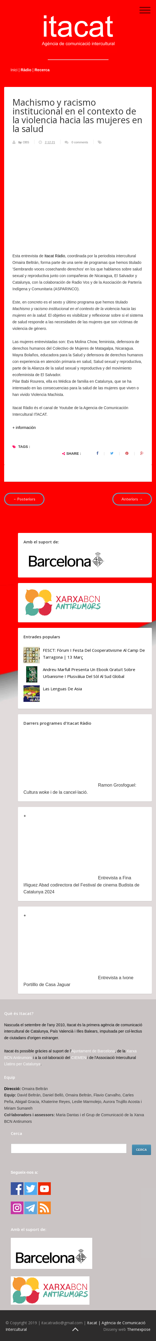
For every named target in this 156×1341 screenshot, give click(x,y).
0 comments (80, 142)
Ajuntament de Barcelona (93, 1051)
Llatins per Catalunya (22, 1064)
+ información (24, 427)
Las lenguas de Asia (62, 688)
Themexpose (138, 1329)
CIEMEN (78, 1057)
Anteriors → (132, 499)
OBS (26, 142)
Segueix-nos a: (24, 1172)
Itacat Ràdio (54, 256)
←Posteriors (24, 499)
